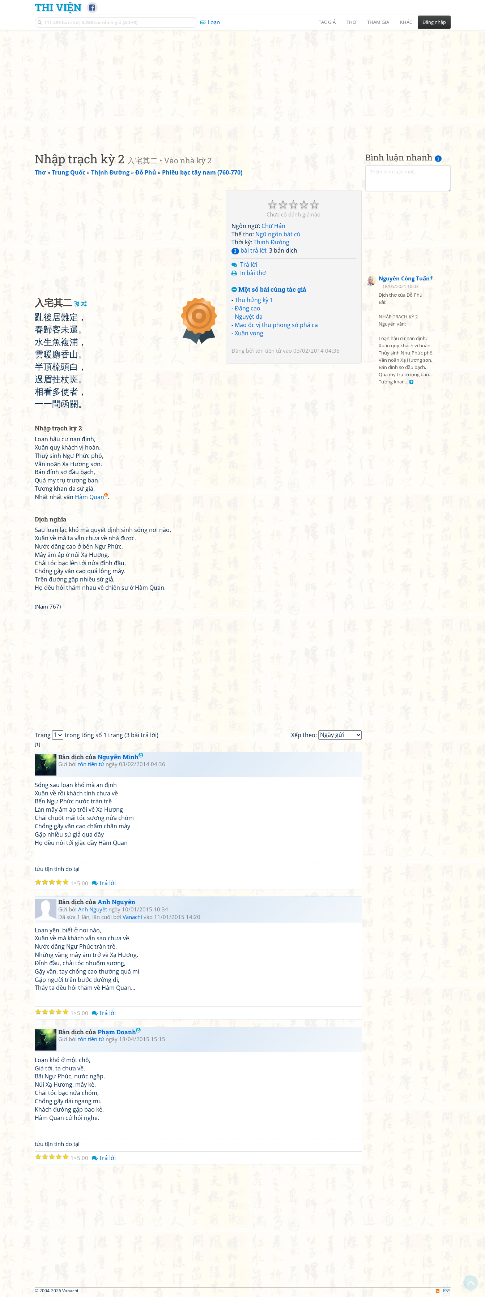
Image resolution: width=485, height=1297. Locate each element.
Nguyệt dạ (249, 317)
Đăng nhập (434, 22)
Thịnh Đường (271, 242)
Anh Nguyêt (92, 909)
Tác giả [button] (327, 22)
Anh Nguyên (116, 902)
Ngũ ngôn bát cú (278, 234)
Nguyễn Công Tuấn (404, 278)
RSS (443, 1291)
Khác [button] (406, 22)
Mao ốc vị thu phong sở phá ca (276, 325)
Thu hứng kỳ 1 (254, 300)
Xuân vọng (249, 333)
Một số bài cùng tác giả (268, 289)
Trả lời (248, 265)
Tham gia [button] (378, 22)
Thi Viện (58, 7)
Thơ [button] (351, 22)
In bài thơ (253, 273)
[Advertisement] (243, 85)
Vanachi (132, 916)
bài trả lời (248, 250)
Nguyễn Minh (120, 757)
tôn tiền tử (268, 350)
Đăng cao (247, 308)
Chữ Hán (273, 226)
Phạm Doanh (119, 1032)
